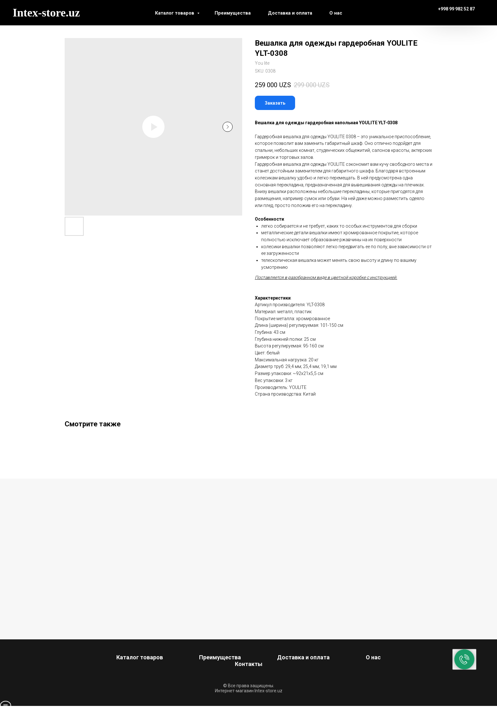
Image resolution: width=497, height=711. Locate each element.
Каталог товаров (175, 13)
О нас (335, 13)
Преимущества (233, 13)
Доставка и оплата (290, 13)
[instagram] (395, 12)
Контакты (248, 664)
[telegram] (409, 12)
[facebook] (381, 12)
